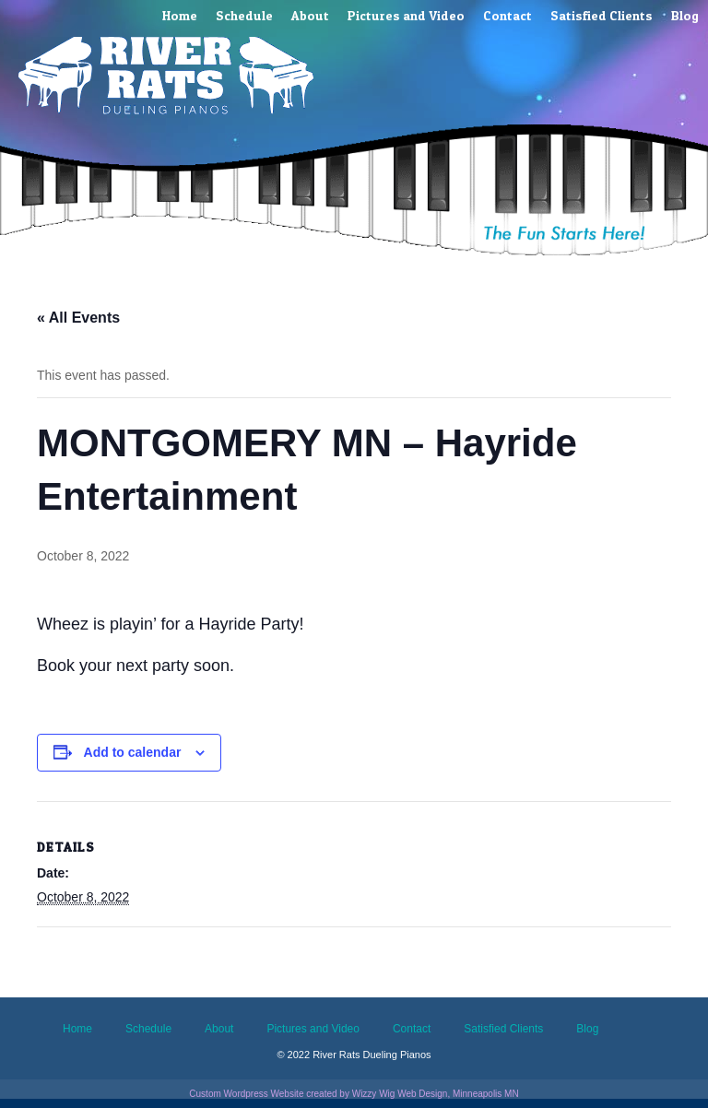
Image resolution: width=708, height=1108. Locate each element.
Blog (685, 15)
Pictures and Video (406, 15)
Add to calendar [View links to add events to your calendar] (133, 752)
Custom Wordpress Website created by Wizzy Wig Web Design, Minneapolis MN (353, 1094)
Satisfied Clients (601, 15)
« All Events (78, 317)
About (310, 15)
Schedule (244, 15)
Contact (507, 15)
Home (179, 15)
